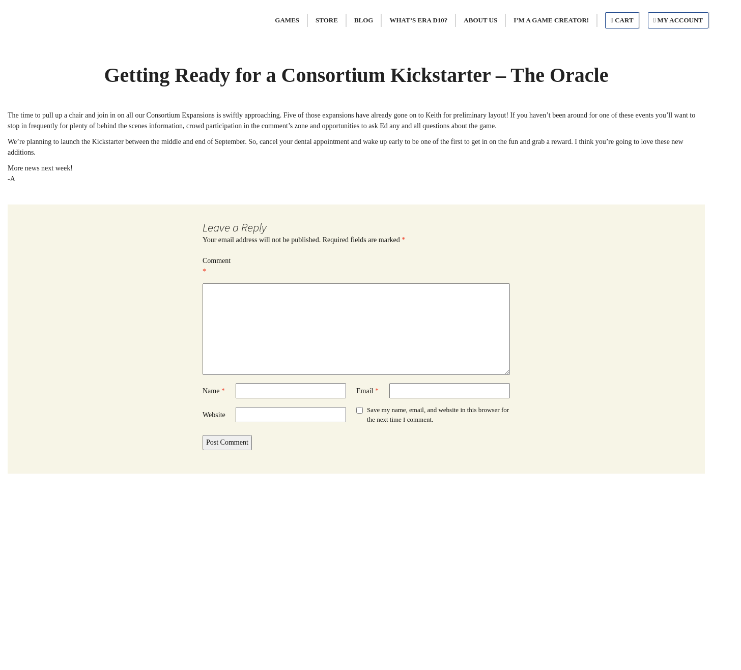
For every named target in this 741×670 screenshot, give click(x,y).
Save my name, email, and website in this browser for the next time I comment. (438, 415)
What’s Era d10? (418, 20)
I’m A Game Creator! (551, 20)
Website (214, 415)
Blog (364, 20)
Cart (622, 20)
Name (214, 391)
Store (327, 20)
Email (367, 391)
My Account (678, 20)
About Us (480, 20)
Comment (217, 266)
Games (287, 20)
